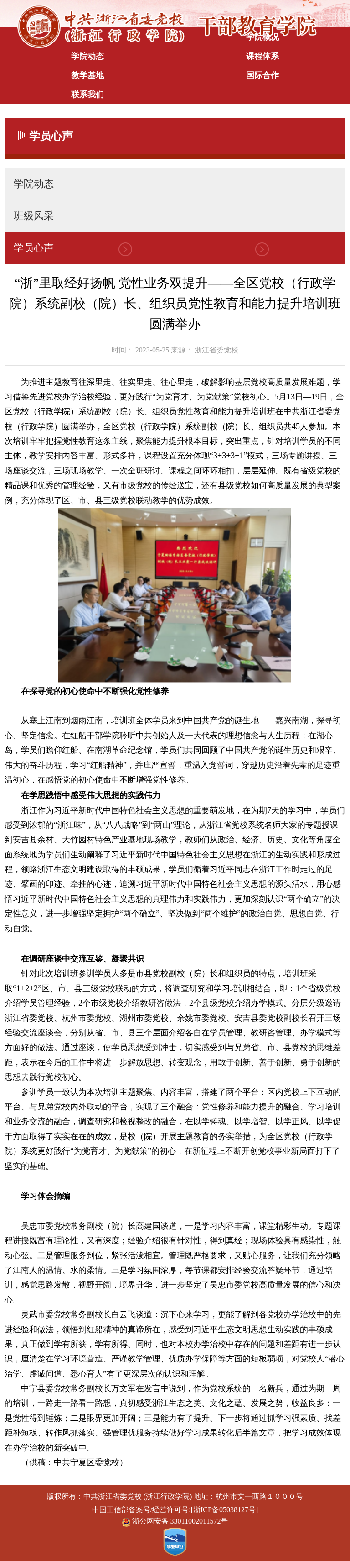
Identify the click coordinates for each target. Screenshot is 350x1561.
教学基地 (87, 75)
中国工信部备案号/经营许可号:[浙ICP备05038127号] (175, 1510)
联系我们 (87, 94)
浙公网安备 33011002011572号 (175, 1521)
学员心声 (34, 247)
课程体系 (262, 56)
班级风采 (34, 215)
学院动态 (87, 56)
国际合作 (262, 75)
